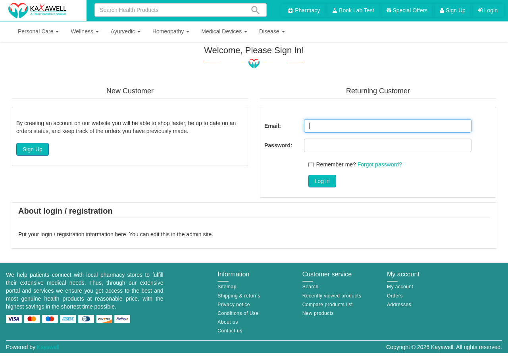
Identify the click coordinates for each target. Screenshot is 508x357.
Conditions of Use (237, 313)
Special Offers (407, 10)
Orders (395, 296)
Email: (272, 126)
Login (488, 10)
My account (400, 286)
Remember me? (336, 164)
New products (318, 313)
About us (227, 322)
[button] (38, 31)
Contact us (229, 331)
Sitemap (227, 286)
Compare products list (327, 304)
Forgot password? (380, 164)
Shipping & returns (238, 296)
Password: (278, 145)
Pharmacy (304, 10)
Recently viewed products (332, 296)
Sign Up (453, 10)
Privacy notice (233, 304)
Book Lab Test (353, 10)
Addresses (399, 304)
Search (310, 286)
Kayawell (48, 347)
